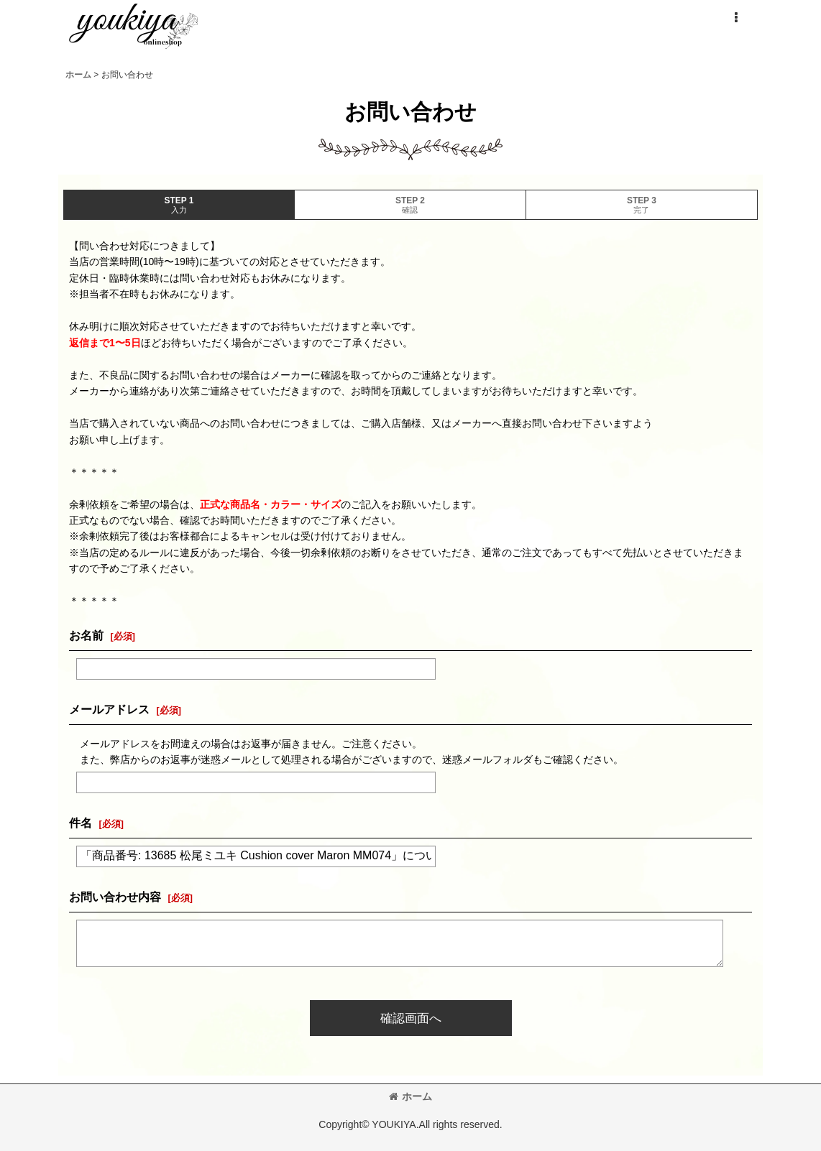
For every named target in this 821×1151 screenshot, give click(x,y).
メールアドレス (109, 709)
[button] (735, 18)
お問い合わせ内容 (115, 896)
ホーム (410, 1096)
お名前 (86, 635)
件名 (80, 822)
